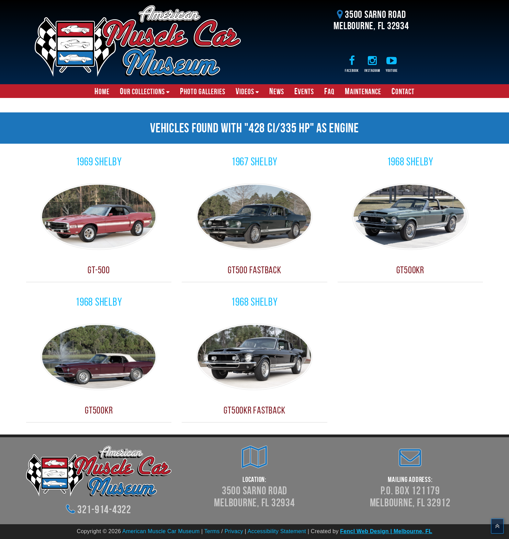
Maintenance (363, 91)
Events (304, 91)
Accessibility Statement (277, 531)
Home (102, 91)
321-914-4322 (104, 509)
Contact (403, 91)
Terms (212, 531)
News (276, 91)
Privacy (234, 531)
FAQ (329, 91)
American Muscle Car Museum (161, 531)
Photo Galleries (202, 91)
